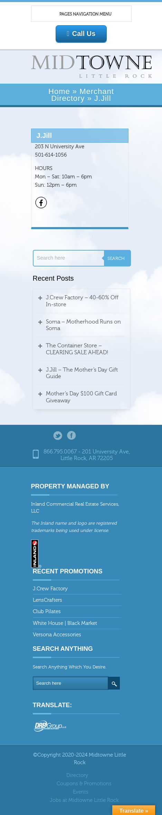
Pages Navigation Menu (78, 14)
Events (80, 792)
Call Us (81, 33)
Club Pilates (47, 612)
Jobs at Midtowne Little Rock (84, 800)
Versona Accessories (57, 635)
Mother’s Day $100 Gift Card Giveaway (81, 397)
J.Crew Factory (50, 589)
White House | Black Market (65, 623)
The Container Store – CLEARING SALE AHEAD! (77, 349)
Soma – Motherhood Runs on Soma (83, 325)
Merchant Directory (82, 94)
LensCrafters (47, 600)
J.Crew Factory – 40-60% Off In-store (82, 300)
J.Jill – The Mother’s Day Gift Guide (82, 373)
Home (59, 91)
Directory (77, 775)
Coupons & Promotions (84, 784)
